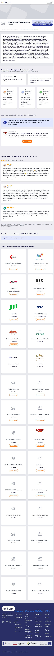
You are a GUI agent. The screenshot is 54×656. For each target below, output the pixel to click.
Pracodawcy (18, 617)
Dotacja (47, 633)
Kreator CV (38, 614)
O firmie (47, 614)
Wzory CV (37, 617)
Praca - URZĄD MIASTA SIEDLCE (10, 29)
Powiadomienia (19, 631)
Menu (49, 2)
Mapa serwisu (48, 636)
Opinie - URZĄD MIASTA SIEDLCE (29, 29)
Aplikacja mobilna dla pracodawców (28, 631)
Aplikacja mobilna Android (37, 630)
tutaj (23, 225)
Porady (17, 620)
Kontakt (47, 617)
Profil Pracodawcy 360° (28, 620)
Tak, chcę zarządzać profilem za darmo (42, 24)
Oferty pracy (18, 614)
